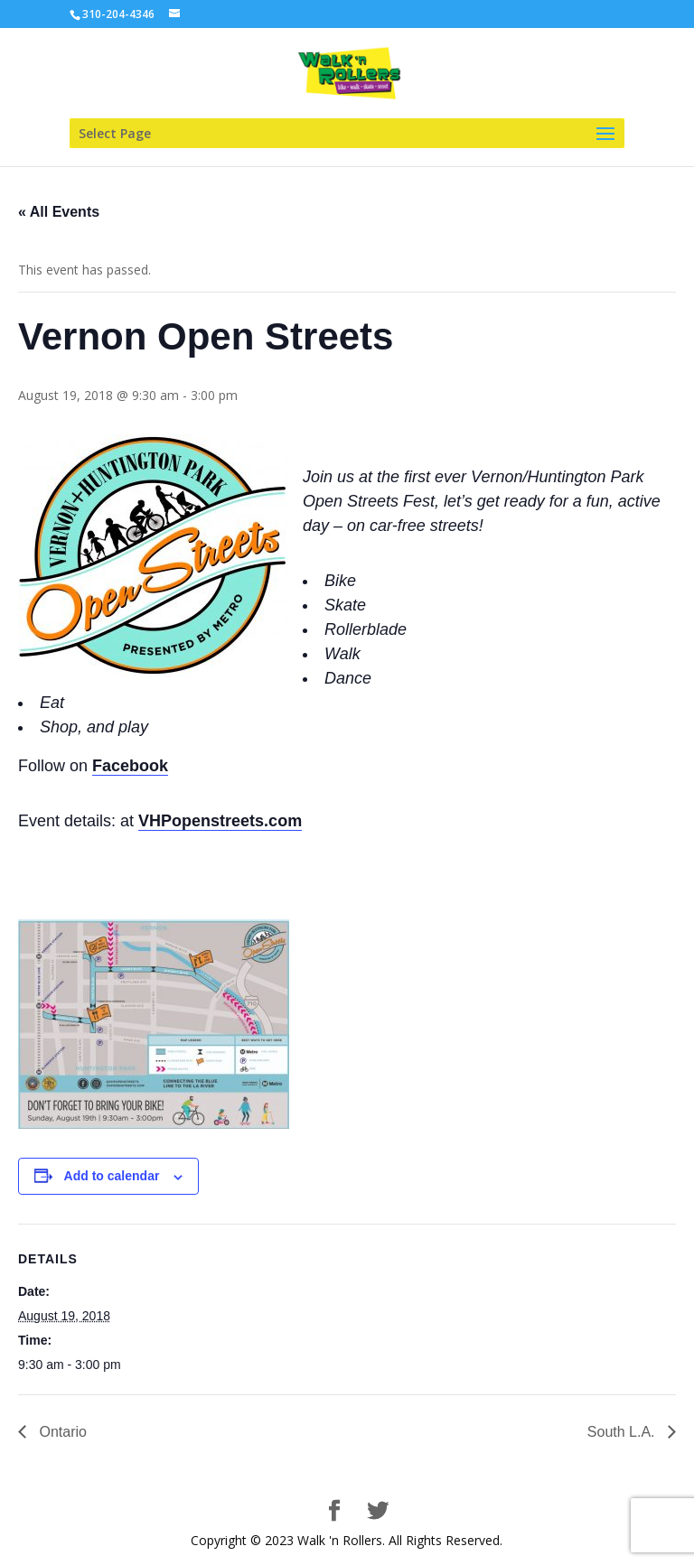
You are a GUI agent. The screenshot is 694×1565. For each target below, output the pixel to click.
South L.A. (623, 1431)
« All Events (58, 211)
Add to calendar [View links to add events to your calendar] (112, 1176)
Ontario (61, 1431)
